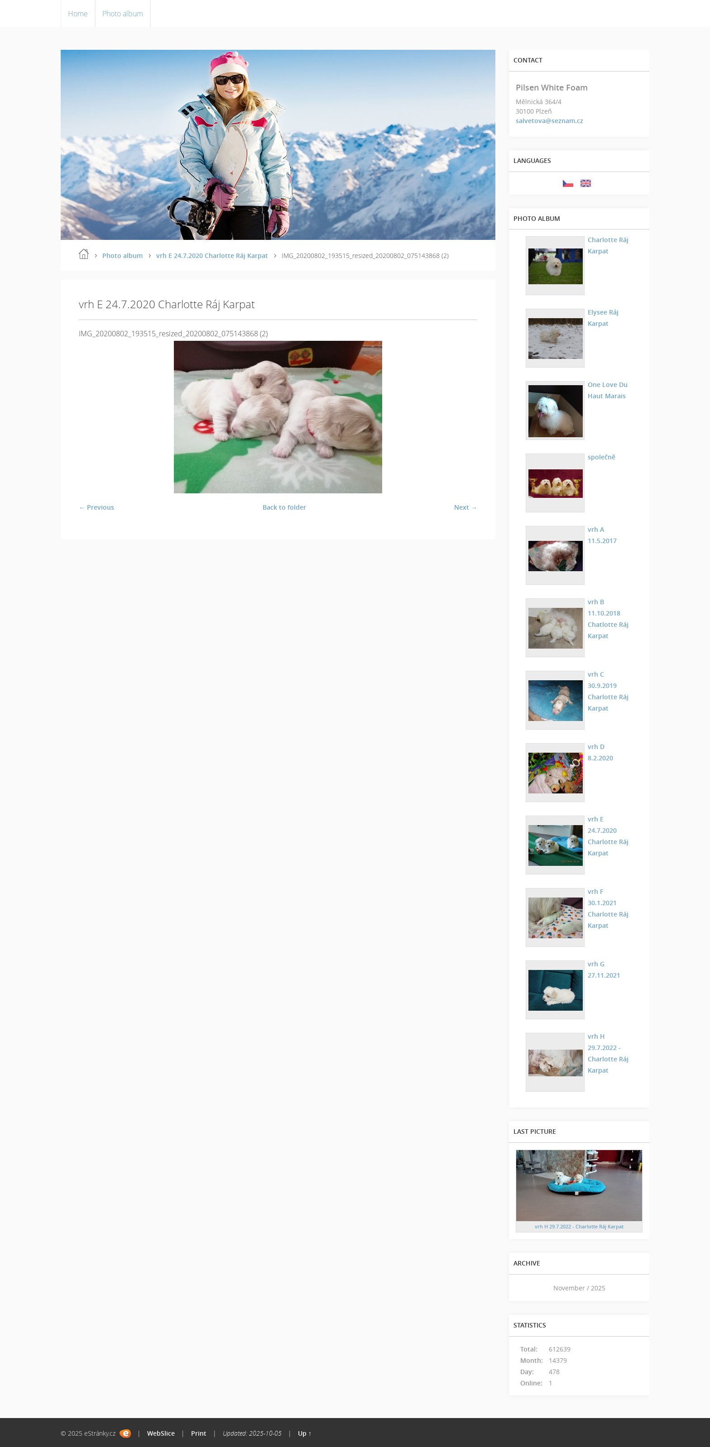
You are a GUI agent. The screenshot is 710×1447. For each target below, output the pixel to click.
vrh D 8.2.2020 (600, 752)
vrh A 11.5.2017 (602, 535)
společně (601, 457)
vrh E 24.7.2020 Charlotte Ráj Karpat (212, 255)
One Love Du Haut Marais (608, 390)
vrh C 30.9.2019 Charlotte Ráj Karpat (608, 691)
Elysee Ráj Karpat (603, 318)
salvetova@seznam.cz (549, 120)
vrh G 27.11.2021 (604, 969)
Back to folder (284, 507)
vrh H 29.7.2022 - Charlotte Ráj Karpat (608, 1053)
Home (78, 14)
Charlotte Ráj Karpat (608, 245)
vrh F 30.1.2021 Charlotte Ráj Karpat (608, 908)
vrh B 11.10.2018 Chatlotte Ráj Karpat (608, 618)
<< (525, 1288)
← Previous (96, 507)
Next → (465, 507)
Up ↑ (305, 1433)
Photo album (122, 14)
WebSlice (161, 1433)
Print (198, 1433)
